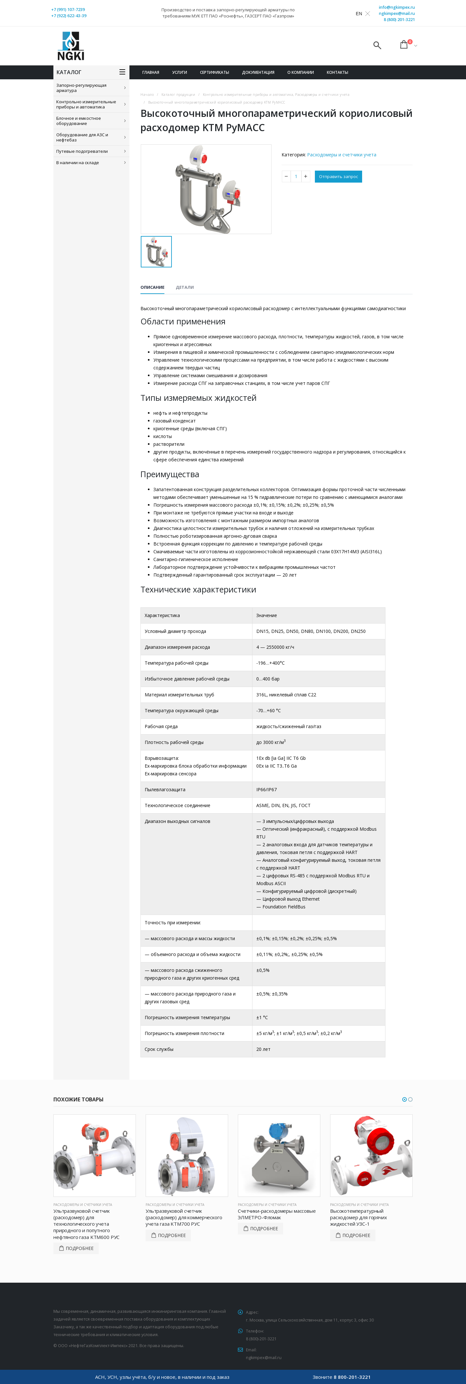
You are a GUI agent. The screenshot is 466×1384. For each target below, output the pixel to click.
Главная (150, 72)
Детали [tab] (185, 287)
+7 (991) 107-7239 (68, 9)
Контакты (337, 72)
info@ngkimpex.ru (397, 7)
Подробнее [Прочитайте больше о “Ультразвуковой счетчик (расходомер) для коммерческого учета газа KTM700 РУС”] (172, 1235)
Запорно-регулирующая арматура (81, 87)
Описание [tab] (152, 287)
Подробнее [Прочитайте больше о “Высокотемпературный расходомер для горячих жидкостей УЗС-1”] (356, 1235)
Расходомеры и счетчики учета (341, 155)
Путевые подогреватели (82, 151)
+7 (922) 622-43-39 (68, 15)
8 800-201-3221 (352, 1377)
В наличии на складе (77, 162)
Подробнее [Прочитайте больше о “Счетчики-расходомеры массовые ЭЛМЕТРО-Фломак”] (264, 1228)
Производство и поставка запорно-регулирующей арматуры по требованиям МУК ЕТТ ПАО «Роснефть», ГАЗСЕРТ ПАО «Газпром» (228, 13)
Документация (258, 72)
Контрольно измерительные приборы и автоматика (86, 104)
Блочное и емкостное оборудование (78, 120)
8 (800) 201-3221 (399, 19)
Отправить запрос (339, 177)
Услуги (179, 72)
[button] (404, 1099)
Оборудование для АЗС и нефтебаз (82, 137)
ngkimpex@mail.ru (397, 13)
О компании (300, 72)
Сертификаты (214, 72)
